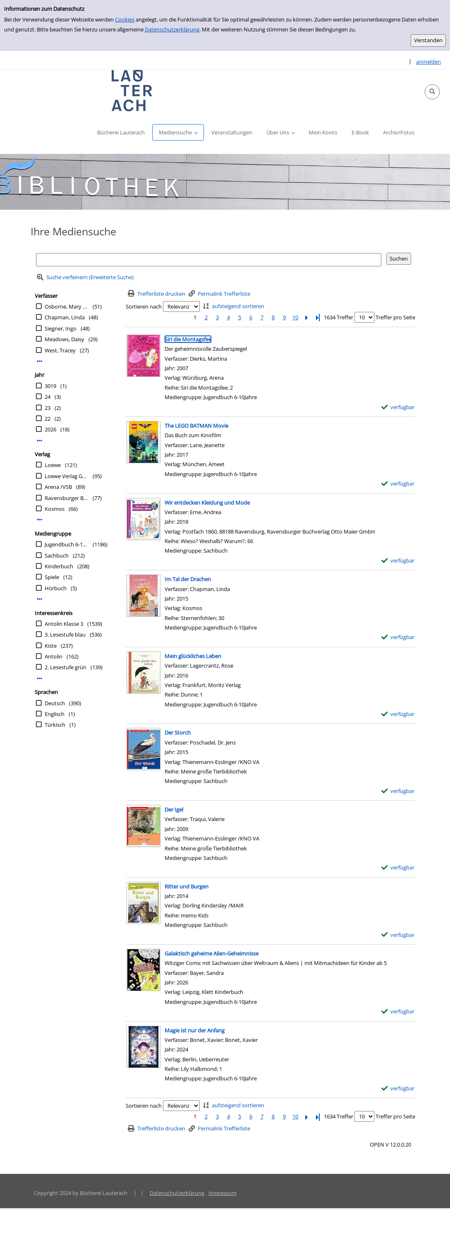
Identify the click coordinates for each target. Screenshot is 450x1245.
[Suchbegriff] (208, 259)
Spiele (52, 577)
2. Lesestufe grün (65, 667)
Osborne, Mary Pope (67, 306)
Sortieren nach (144, 306)
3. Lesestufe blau (65, 634)
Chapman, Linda (65, 317)
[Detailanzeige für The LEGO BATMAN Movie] (196, 425)
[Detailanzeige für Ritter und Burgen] (186, 886)
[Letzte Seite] (318, 317)
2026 (50, 429)
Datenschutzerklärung (172, 29)
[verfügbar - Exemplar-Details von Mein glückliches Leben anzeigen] (398, 714)
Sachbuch (57, 555)
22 (47, 418)
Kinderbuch (59, 566)
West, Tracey (60, 350)
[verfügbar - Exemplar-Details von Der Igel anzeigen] (398, 867)
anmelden (428, 61)
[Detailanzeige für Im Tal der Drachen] (188, 579)
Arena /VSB (58, 487)
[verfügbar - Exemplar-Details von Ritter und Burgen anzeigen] (398, 935)
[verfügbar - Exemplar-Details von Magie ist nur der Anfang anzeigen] (398, 1088)
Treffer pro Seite (395, 317)
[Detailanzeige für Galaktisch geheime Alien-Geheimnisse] (212, 953)
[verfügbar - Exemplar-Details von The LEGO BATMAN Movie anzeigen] (398, 483)
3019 (50, 386)
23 (47, 408)
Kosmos (55, 508)
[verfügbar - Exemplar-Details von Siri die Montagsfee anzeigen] (398, 407)
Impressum (222, 1193)
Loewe (53, 465)
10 (295, 317)
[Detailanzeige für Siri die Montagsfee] (188, 339)
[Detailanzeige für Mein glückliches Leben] (193, 656)
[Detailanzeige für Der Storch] (178, 732)
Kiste (51, 645)
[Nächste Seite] (306, 317)
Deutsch (55, 703)
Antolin (53, 656)
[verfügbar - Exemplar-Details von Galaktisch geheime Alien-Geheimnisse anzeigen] (398, 1011)
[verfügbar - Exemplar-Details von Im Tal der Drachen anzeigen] (398, 637)
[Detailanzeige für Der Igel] (174, 809)
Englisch (55, 714)
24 (47, 396)
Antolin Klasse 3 (64, 623)
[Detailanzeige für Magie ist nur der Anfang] (195, 1030)
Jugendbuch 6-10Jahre (67, 544)
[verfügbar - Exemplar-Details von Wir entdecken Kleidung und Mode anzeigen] (398, 560)
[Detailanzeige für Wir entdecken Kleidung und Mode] (207, 502)
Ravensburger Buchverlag (67, 498)
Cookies (124, 19)
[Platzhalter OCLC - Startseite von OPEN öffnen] (132, 90)
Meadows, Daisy (64, 339)
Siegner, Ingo (61, 328)
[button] (432, 91)
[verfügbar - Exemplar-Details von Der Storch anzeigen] (398, 791)
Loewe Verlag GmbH (67, 476)
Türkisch (55, 724)
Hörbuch (56, 588)
